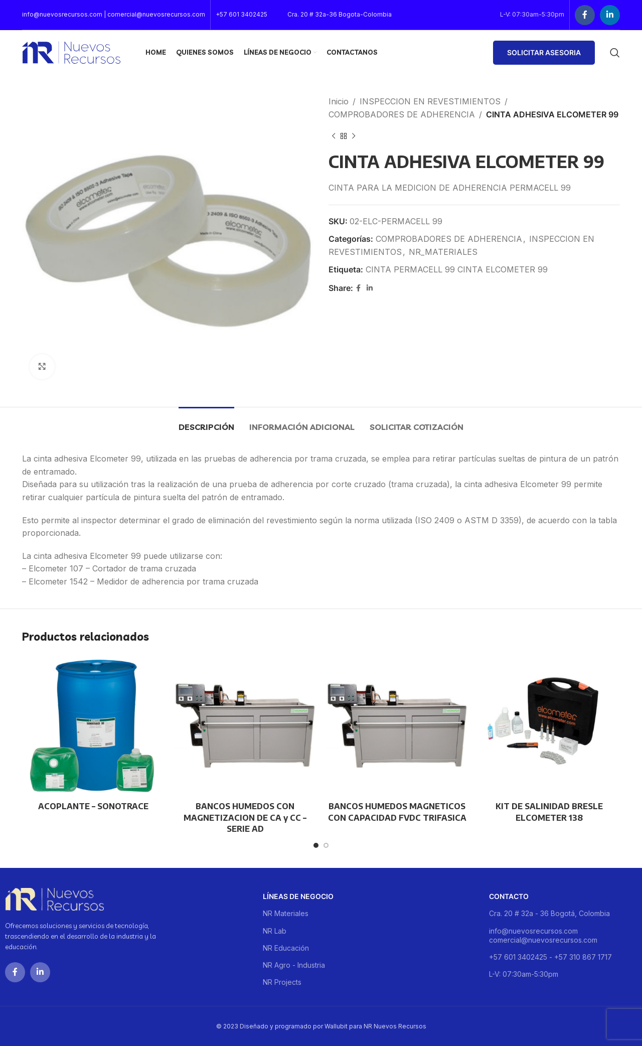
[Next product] (354, 136)
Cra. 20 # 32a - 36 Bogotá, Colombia (549, 913)
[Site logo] (71, 52)
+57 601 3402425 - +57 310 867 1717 (550, 957)
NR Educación (286, 948)
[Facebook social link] (585, 15)
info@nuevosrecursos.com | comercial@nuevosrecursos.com (113, 14)
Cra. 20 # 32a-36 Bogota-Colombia (339, 14)
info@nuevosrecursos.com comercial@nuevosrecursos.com (543, 935)
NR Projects (282, 982)
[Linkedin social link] (610, 15)
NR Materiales (285, 913)
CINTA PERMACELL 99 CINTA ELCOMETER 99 (457, 269)
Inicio (339, 101)
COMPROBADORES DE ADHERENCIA (402, 114)
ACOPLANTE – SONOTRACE (93, 806)
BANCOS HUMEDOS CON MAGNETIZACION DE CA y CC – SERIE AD (245, 817)
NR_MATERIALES (443, 252)
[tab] (206, 422)
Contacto (509, 896)
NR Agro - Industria (294, 965)
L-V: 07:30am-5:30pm (523, 974)
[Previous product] (334, 136)
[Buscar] (615, 53)
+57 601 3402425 (241, 14)
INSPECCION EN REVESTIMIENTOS (430, 101)
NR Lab (274, 931)
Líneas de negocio (298, 896)
